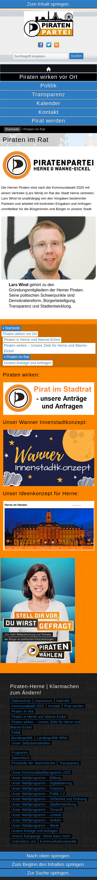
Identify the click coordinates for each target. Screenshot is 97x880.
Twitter (49, 45)
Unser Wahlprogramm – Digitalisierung (41, 783)
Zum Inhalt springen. (48, 4)
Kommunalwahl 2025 (27, 706)
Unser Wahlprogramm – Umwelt (36, 815)
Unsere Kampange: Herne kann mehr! (41, 836)
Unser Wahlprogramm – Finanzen (37, 788)
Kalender (48, 103)
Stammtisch (20, 758)
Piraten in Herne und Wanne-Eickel (32, 340)
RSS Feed (57, 45)
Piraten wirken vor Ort (48, 77)
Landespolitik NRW (52, 738)
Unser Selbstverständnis (30, 743)
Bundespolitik (22, 738)
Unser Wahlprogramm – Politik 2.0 (38, 794)
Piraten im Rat (17, 357)
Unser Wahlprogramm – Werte (35, 825)
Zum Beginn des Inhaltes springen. (48, 864)
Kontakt (48, 112)
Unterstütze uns (23, 841)
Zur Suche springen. (48, 872)
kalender (63, 701)
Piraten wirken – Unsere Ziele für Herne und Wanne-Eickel (46, 348)
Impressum (43, 701)
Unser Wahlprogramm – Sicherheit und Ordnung (49, 799)
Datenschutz (21, 701)
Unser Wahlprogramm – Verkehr (36, 820)
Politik (48, 85)
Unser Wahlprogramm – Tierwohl (37, 810)
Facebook (41, 45)
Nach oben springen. (49, 855)
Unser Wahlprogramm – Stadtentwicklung (43, 804)
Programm (19, 752)
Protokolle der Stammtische (33, 763)
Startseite (48, 68)
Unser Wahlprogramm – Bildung (36, 778)
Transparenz (48, 94)
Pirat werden (48, 120)
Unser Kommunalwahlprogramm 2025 (41, 772)
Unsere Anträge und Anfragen (27, 363)
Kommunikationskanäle (58, 841)
